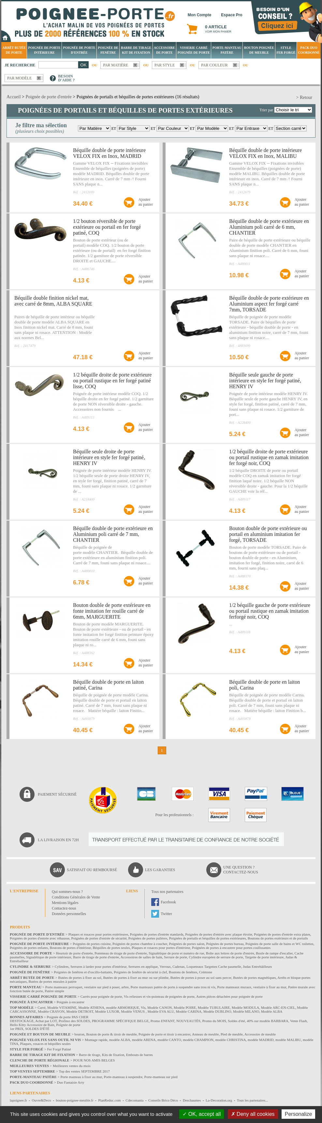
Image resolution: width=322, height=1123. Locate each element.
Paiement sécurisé (57, 794)
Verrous (164, 966)
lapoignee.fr (18, 1100)
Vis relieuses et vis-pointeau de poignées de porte (159, 996)
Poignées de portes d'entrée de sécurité (99, 938)
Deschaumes (192, 1100)
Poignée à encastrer (71, 1002)
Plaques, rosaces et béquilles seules (45, 1044)
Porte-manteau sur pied (161, 1077)
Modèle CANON (159, 1007)
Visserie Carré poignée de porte (194, 50)
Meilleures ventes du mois (72, 1066)
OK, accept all (202, 1114)
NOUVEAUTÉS (188, 1021)
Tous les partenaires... (252, 1100)
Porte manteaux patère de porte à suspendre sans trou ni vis (172, 987)
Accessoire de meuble (260, 1034)
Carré (41, 1007)
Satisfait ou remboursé (92, 870)
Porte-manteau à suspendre (123, 1077)
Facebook (168, 902)
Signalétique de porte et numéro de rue (176, 953)
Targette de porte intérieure (264, 957)
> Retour (304, 97)
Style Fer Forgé (285, 50)
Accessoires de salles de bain (141, 957)
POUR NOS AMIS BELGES (94, 1060)
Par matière (115, 65)
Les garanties (160, 870)
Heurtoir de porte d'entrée (74, 953)
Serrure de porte (175, 957)
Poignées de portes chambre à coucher (139, 944)
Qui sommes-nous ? (67, 891)
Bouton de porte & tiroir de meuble (111, 1034)
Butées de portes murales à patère (52, 981)
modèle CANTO (169, 1040)
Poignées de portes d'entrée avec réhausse (39, 938)
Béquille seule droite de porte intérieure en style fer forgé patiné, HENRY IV (109, 457)
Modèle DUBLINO (217, 1011)
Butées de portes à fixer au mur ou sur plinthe (135, 977)
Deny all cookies (253, 1114)
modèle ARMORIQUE (122, 1007)
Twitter (166, 913)
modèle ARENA (143, 1040)
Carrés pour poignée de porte (101, 996)
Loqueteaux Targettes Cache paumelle (213, 966)
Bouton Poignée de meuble (259, 50)
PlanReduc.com (109, 1100)
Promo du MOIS (214, 1021)
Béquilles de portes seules (111, 948)
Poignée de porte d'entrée (79, 50)
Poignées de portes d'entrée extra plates (282, 934)
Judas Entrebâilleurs (257, 966)
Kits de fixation (113, 1055)
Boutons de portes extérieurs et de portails (278, 938)
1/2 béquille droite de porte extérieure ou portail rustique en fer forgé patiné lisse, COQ (112, 380)
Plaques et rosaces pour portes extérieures (98, 934)
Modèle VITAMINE (62, 1007)
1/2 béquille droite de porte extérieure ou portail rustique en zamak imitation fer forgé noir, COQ (269, 457)
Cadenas (178, 966)
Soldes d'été (236, 1021)
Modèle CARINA (189, 1011)
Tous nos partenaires (167, 891)
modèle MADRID (261, 1040)
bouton (79, 1034)
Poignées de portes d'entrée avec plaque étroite (218, 934)
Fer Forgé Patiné (59, 1049)
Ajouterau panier (146, 202)
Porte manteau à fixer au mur (81, 1077)
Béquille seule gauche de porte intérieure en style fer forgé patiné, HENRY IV (265, 380)
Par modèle (19, 78)
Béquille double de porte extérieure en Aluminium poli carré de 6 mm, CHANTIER (269, 227)
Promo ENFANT (163, 1021)
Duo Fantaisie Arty (70, 1082)
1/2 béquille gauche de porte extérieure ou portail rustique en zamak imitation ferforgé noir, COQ (269, 611)
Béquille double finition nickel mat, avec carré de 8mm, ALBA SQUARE (53, 301)
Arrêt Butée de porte (13, 50)
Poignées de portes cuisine (91, 944)
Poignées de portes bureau (224, 944)
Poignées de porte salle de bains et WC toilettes (279, 944)
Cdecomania (134, 1100)
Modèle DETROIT (79, 1011)
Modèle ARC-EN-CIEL (278, 1007)
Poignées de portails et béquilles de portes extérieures (207, 938)
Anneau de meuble (205, 1034)
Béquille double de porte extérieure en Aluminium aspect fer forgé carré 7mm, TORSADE (269, 303)
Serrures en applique (143, 966)
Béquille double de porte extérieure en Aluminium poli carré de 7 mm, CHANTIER (113, 534)
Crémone (205, 972)
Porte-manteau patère (227, 50)
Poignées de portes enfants (29, 948)
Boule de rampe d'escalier (274, 953)
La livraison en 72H (58, 840)
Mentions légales (65, 902)
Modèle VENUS (133, 1011)
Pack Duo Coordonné (308, 50)
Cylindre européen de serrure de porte (216, 957)
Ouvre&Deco (41, 1100)
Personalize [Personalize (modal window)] (298, 1114)
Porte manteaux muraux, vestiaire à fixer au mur (251, 987)
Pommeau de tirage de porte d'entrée (121, 953)
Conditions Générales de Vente (76, 897)
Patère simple (54, 991)
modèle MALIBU (288, 1040)
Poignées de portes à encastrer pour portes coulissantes (231, 948)
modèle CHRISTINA (230, 1040)
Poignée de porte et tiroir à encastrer (164, 1034)
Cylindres (62, 966)
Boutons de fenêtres (183, 972)
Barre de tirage (89, 1055)
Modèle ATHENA (91, 1007)
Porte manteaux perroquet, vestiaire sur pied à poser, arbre (87, 987)
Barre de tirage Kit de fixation (136, 50)
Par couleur (214, 65)
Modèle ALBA (272, 1011)
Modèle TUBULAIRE (214, 1007)
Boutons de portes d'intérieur (70, 948)
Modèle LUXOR (107, 1011)
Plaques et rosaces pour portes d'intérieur (161, 948)
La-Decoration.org (219, 1100)
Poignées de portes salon (186, 944)
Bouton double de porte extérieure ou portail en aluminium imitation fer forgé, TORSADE (268, 534)
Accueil (14, 96)
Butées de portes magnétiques (254, 977)
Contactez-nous (64, 908)
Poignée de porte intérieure (44, 50)
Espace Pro (231, 15)
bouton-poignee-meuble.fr (74, 1100)
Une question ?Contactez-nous (240, 869)
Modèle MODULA (245, 1007)
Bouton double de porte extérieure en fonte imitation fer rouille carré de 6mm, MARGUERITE (112, 611)
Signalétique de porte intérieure (48, 957)
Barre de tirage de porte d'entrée (96, 957)
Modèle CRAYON (51, 1011)
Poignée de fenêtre (108, 50)
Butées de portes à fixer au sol (79, 977)
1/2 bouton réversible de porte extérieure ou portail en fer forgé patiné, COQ (107, 227)
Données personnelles (69, 913)
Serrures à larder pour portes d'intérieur (98, 966)
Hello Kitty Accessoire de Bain (32, 1025)
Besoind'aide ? (66, 78)
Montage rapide (96, 1040)
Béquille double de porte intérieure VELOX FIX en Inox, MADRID (109, 153)
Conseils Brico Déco (163, 1100)
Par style (164, 65)
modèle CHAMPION (198, 1040)
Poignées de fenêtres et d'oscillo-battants (83, 972)
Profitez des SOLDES (74, 1021)
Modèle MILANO (246, 1011)
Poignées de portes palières (147, 938)
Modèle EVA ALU (160, 1011)
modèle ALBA (119, 1040)
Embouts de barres (139, 1055)
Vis (143, 1007)
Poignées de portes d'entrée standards (156, 934)
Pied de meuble (232, 1034)
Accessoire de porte (164, 50)
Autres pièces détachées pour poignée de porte (229, 996)
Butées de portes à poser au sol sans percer (200, 977)
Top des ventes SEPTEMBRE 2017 (84, 1071)
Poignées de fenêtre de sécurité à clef (140, 972)
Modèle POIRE (185, 1007)
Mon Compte (200, 15)
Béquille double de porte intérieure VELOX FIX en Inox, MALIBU (265, 153)
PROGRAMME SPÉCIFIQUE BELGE (120, 1021)
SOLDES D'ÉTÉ (37, 1029)
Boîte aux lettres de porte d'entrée (230, 953)
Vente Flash (298, 1021)
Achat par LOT (46, 1021)
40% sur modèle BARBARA (267, 1021)
